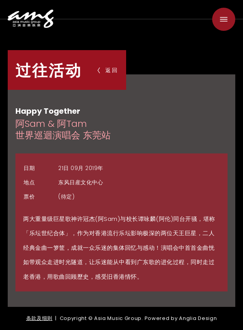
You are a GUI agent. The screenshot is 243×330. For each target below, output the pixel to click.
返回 (108, 70)
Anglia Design (198, 318)
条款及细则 (39, 318)
